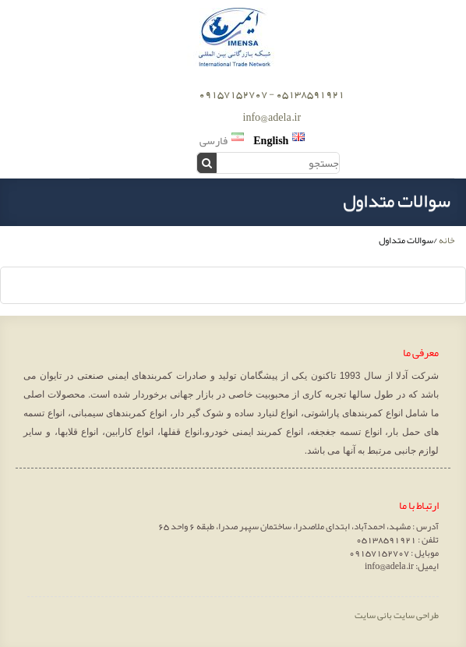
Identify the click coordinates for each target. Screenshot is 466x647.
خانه (446, 240)
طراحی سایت (416, 615)
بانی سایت (373, 615)
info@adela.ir (272, 117)
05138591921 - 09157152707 (271, 93)
